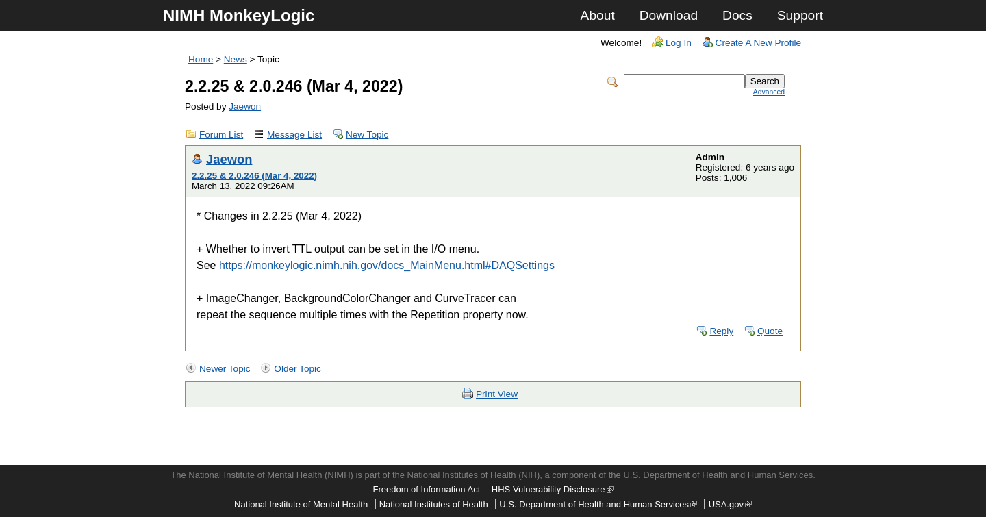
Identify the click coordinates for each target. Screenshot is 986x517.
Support (800, 15)
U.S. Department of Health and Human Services (598, 504)
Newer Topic (225, 369)
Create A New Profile (758, 43)
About (598, 15)
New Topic (367, 134)
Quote (770, 331)
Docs (737, 15)
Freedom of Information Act (426, 489)
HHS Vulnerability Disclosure (553, 489)
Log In (679, 43)
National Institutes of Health (433, 504)
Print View (497, 394)
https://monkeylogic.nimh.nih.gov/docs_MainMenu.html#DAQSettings (387, 265)
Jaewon (245, 106)
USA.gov (730, 504)
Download (669, 15)
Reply (721, 331)
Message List (294, 134)
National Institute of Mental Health (301, 504)
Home (200, 59)
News (235, 59)
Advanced (769, 92)
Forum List (221, 134)
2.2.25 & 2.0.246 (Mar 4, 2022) (254, 176)
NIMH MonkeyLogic (238, 15)
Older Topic (297, 369)
